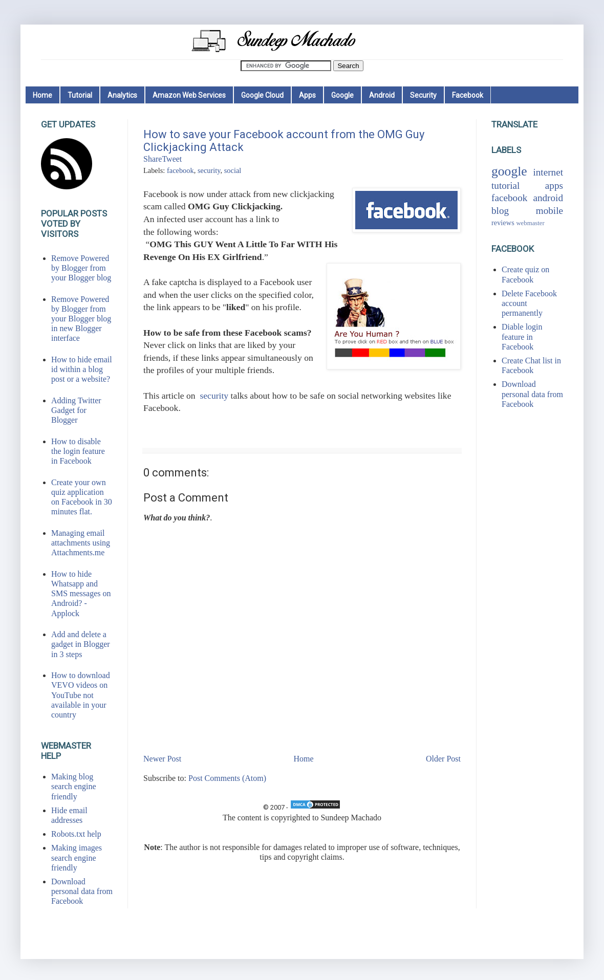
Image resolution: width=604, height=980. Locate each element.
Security (423, 95)
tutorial (505, 185)
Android (382, 95)
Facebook (467, 95)
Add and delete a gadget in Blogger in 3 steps (80, 644)
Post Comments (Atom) (227, 778)
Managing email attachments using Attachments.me (80, 543)
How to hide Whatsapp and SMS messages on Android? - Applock (81, 594)
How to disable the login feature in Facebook (78, 451)
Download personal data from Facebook (82, 891)
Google (342, 95)
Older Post (443, 758)
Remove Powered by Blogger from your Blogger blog (81, 268)
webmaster (530, 223)
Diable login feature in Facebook (522, 336)
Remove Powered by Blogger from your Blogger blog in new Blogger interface (81, 319)
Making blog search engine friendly (73, 786)
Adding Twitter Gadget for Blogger (76, 410)
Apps (307, 95)
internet (548, 172)
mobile (549, 210)
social (233, 170)
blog (500, 210)
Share (152, 159)
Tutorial (80, 95)
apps (554, 185)
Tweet (172, 159)
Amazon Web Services (189, 95)
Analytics (122, 95)
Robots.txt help (76, 834)
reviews (502, 223)
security (209, 170)
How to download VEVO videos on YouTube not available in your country (80, 695)
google (509, 171)
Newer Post (162, 758)
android (548, 197)
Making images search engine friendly (76, 857)
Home (42, 95)
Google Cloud (262, 95)
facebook (180, 170)
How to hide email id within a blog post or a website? (81, 369)
